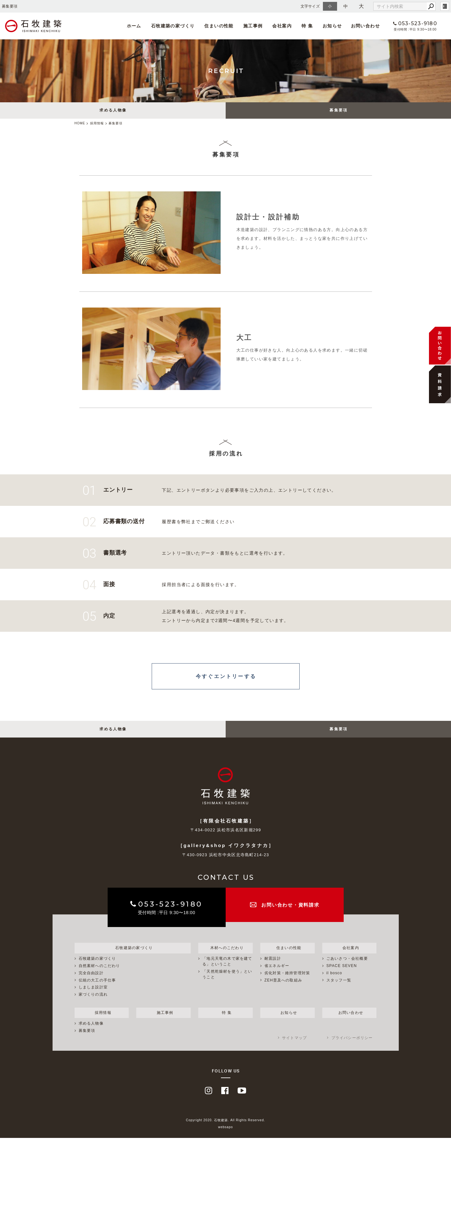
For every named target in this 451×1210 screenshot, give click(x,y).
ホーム (134, 25)
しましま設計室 (93, 996)
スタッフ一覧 (338, 989)
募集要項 (338, 111)
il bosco (334, 982)
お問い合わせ (359, 25)
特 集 (302, 25)
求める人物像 (113, 111)
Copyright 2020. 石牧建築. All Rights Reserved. (225, 1129)
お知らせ (326, 25)
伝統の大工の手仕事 (97, 989)
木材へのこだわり (225, 956)
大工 (244, 339)
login (444, 6)
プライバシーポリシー (352, 1047)
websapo (225, 1136)
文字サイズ (310, 6)
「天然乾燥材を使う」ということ (227, 983)
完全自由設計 (91, 982)
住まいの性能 (216, 25)
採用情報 (101, 1021)
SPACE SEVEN (341, 974)
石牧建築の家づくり (172, 25)
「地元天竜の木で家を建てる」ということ (227, 970)
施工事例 (250, 25)
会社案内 (278, 25)
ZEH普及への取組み (283, 989)
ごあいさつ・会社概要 (347, 967)
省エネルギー (276, 974)
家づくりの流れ (93, 1003)
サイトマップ (294, 1047)
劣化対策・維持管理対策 (287, 982)
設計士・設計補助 (268, 219)
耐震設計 (272, 967)
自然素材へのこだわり (99, 974)
